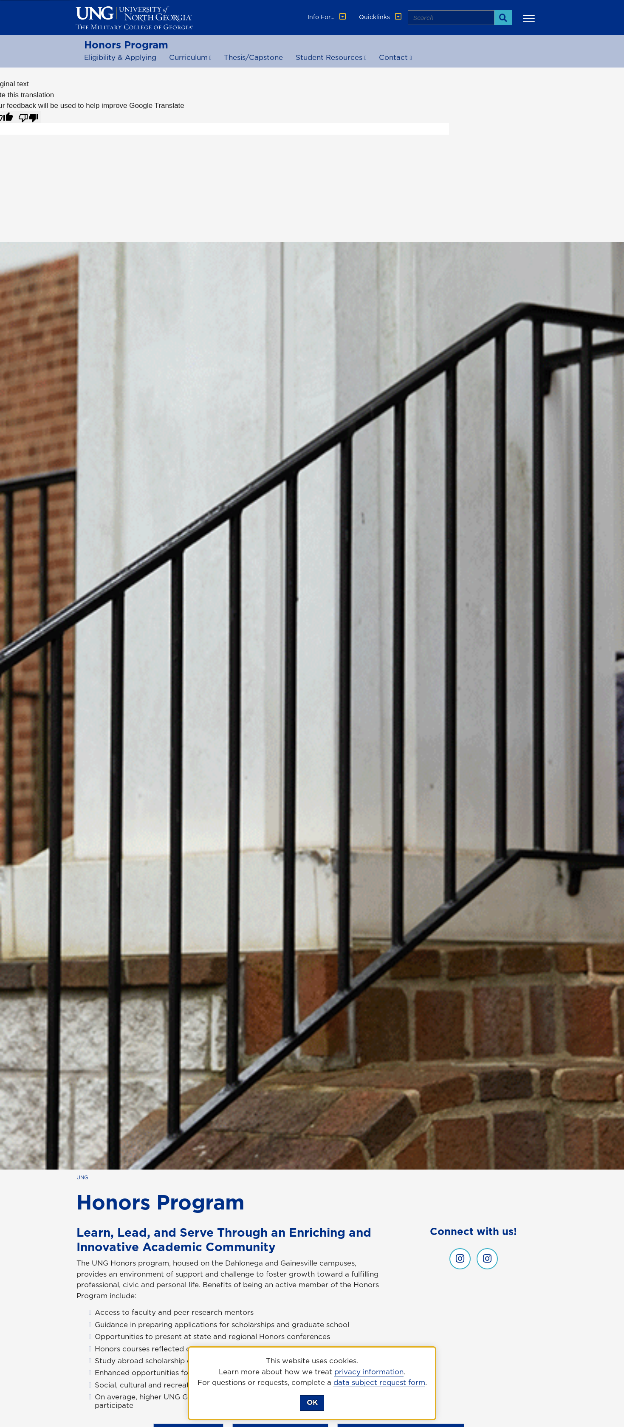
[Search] (503, 17)
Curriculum (188, 57)
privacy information (369, 1372)
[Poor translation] (28, 117)
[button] (530, 18)
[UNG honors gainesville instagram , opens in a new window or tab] (487, 1258)
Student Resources (329, 57)
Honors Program (126, 44)
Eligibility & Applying (120, 57)
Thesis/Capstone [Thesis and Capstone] (253, 57)
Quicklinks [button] (381, 17)
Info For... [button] (327, 17)
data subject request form (379, 1382)
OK (312, 1402)
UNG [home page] (82, 1177)
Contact (393, 57)
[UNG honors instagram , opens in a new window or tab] (460, 1258)
